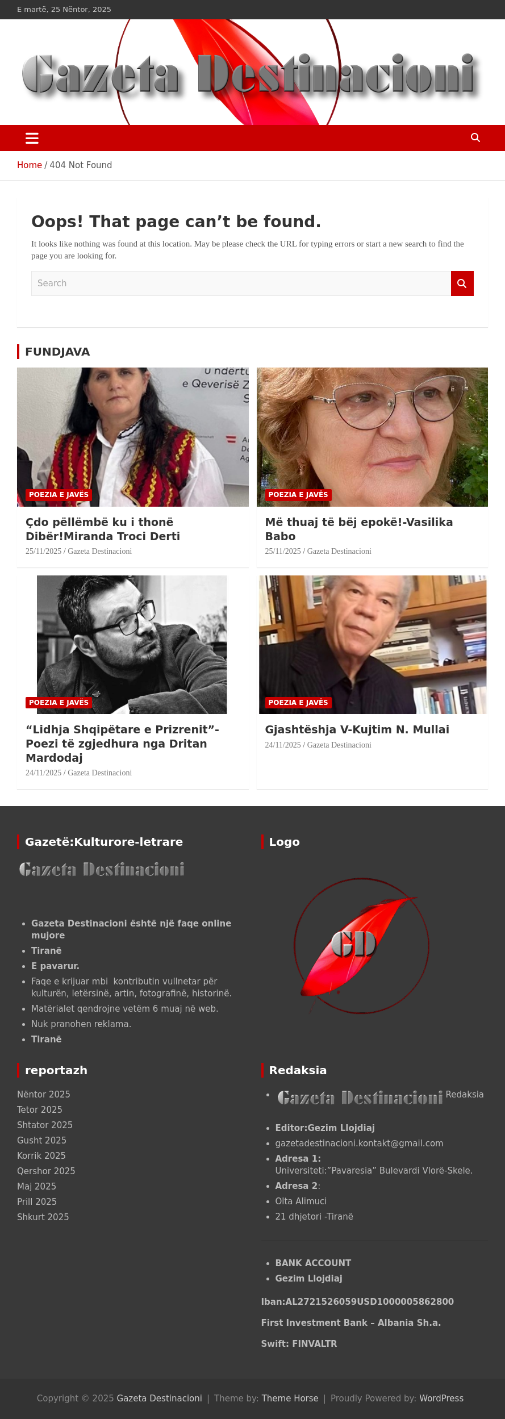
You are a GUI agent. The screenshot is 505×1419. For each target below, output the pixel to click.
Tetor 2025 (39, 1110)
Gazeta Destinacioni (100, 551)
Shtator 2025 (45, 1125)
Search (462, 284)
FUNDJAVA (57, 351)
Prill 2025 (37, 1202)
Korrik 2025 (41, 1156)
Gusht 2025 (41, 1141)
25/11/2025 (43, 551)
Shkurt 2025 (43, 1217)
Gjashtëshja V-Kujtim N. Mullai (357, 729)
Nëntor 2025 (43, 1095)
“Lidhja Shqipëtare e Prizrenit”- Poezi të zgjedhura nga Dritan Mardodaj (122, 743)
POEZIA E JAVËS (59, 495)
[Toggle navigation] (32, 138)
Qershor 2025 (46, 1171)
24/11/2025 (43, 773)
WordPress (441, 1398)
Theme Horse (290, 1398)
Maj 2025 (36, 1187)
